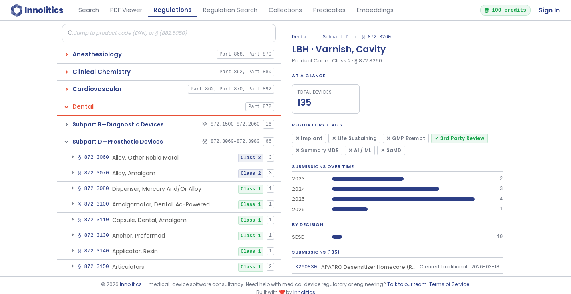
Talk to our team (407, 284)
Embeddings (375, 10)
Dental (300, 37)
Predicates (329, 10)
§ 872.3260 (376, 37)
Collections (285, 10)
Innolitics (131, 284)
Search (88, 10)
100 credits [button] (505, 10)
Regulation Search (230, 10)
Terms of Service (449, 284)
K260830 (306, 266)
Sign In (549, 10)
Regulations (172, 10)
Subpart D (336, 37)
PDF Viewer (126, 10)
